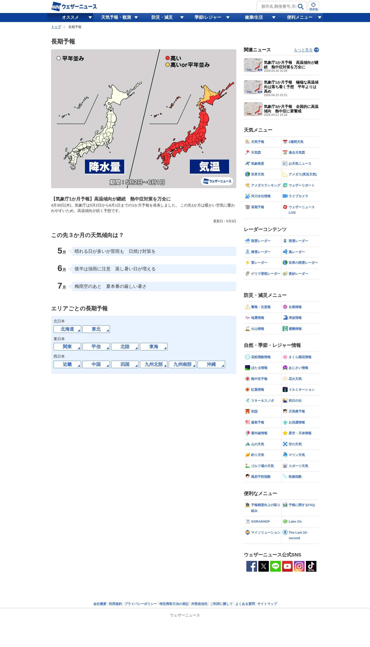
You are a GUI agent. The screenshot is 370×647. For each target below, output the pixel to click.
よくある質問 (245, 604)
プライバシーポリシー (140, 604)
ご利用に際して (221, 604)
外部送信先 (199, 604)
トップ (56, 27)
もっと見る (303, 50)
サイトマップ (267, 604)
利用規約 (115, 604)
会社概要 (99, 604)
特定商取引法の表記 (174, 604)
